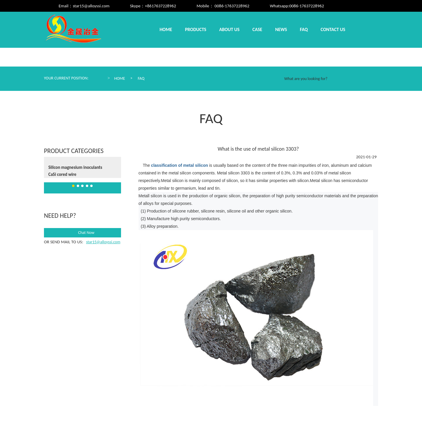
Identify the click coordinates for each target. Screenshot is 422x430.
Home (166, 29)
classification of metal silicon (179, 165)
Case (257, 29)
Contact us (333, 29)
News (281, 29)
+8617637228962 (160, 6)
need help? (60, 216)
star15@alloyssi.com (91, 6)
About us (229, 29)
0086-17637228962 (306, 6)
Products (195, 29)
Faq (304, 29)
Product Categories (73, 151)
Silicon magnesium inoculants (75, 167)
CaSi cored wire (62, 174)
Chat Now (82, 232)
